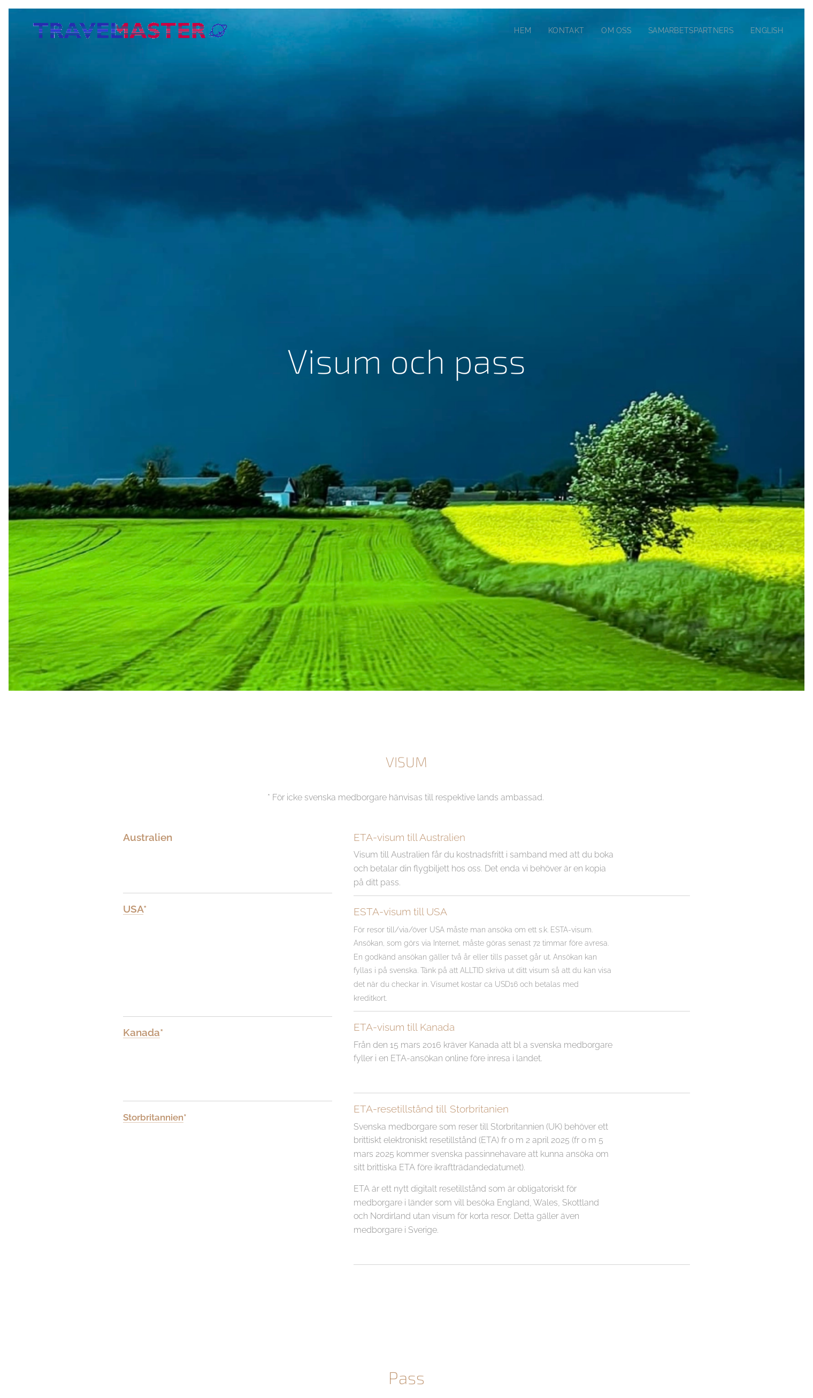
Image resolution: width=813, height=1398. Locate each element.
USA (133, 909)
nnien (171, 1116)
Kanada (141, 1032)
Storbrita (141, 1116)
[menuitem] (511, 30)
